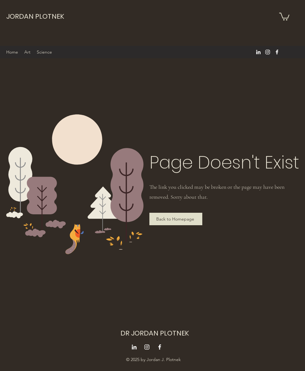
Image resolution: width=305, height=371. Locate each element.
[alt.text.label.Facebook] (277, 52)
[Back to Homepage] (175, 219)
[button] (284, 16)
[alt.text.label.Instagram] (268, 52)
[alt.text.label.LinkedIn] (258, 52)
